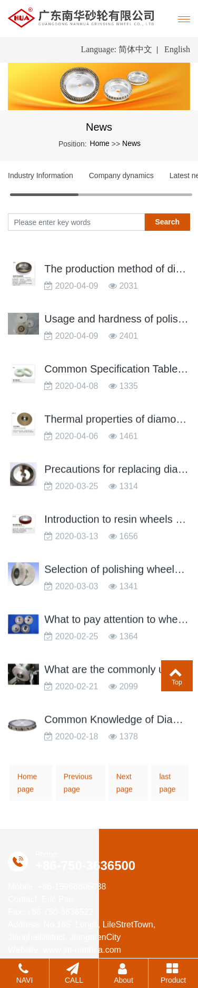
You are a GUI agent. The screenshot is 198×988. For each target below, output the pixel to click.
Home (100, 143)
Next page (124, 789)
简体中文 (135, 49)
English (177, 49)
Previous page (78, 789)
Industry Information (40, 175)
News (131, 143)
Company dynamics (121, 175)
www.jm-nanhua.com (82, 949)
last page (167, 789)
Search (167, 222)
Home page (27, 789)
